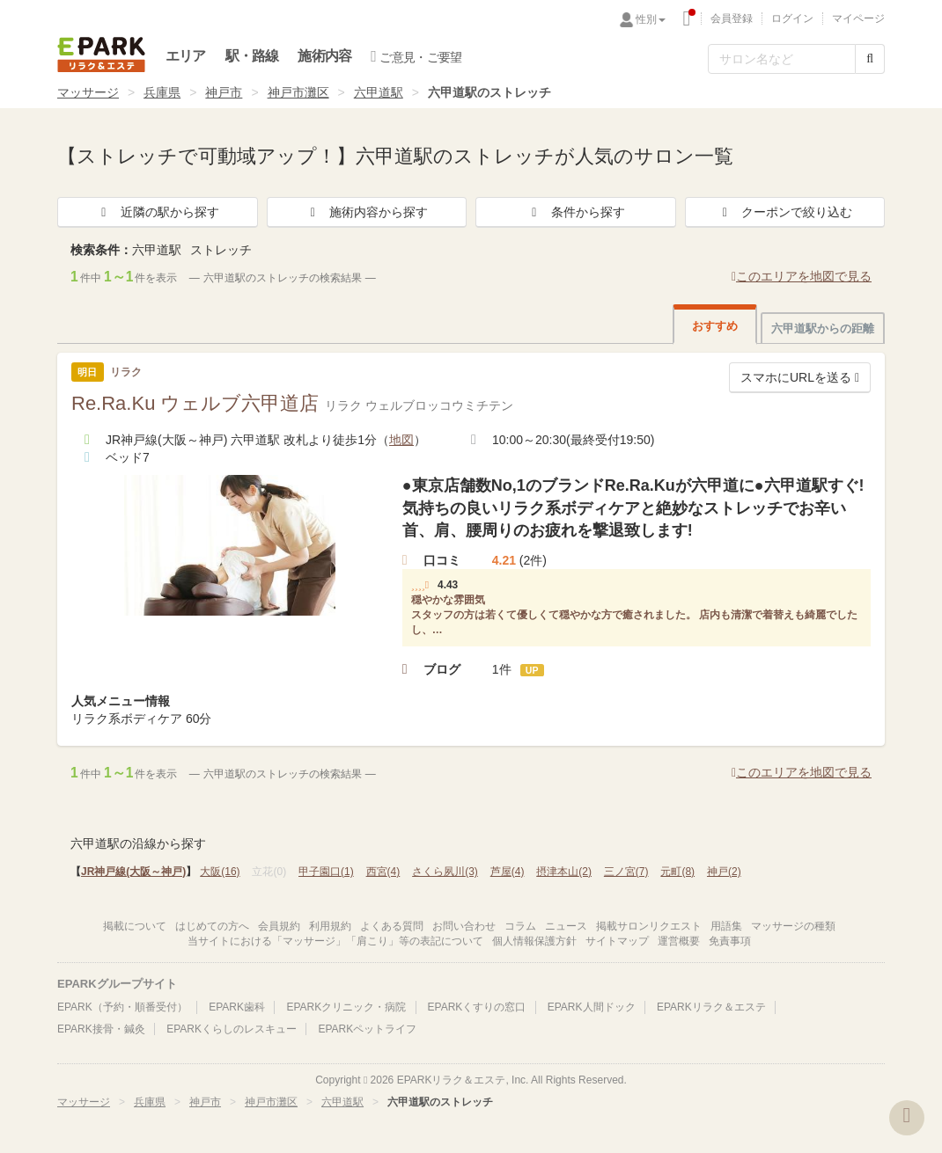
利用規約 (330, 926)
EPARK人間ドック (592, 1007)
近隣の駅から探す (157, 212)
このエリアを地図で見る (802, 276)
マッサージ (88, 92)
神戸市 (223, 92)
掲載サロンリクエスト (649, 926)
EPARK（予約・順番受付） (122, 1007)
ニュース (566, 926)
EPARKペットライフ (367, 1029)
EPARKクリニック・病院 (346, 1007)
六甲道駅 (378, 92)
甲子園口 (326, 871)
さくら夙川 (445, 871)
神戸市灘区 (298, 92)
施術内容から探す (366, 212)
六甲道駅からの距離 (822, 328)
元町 (677, 871)
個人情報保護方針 (534, 941)
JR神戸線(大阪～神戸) (133, 871)
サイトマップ (617, 941)
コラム (520, 926)
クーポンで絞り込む (784, 212)
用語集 (726, 926)
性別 (651, 19)
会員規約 (279, 926)
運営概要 (679, 941)
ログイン (792, 18)
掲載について (134, 926)
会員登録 (731, 18)
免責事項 (730, 941)
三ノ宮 (626, 871)
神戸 (724, 871)
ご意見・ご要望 (416, 56)
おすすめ (715, 325)
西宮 (383, 871)
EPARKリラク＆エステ (101, 54)
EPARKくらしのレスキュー (231, 1029)
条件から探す (575, 212)
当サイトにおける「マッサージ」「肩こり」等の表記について (335, 941)
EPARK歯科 (237, 1007)
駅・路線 (252, 55)
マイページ (858, 18)
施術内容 (324, 55)
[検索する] (870, 59)
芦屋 (507, 871)
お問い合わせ (464, 926)
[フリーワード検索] (782, 59)
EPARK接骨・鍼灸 (101, 1029)
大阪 (219, 871)
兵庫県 (162, 92)
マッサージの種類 (793, 926)
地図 (401, 440)
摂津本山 (564, 871)
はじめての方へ (212, 926)
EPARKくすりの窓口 (477, 1007)
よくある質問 (391, 926)
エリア (186, 55)
